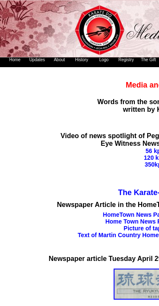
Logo (104, 59)
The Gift (148, 59)
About (59, 59)
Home (15, 59)
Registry (126, 59)
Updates (37, 59)
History (81, 59)
